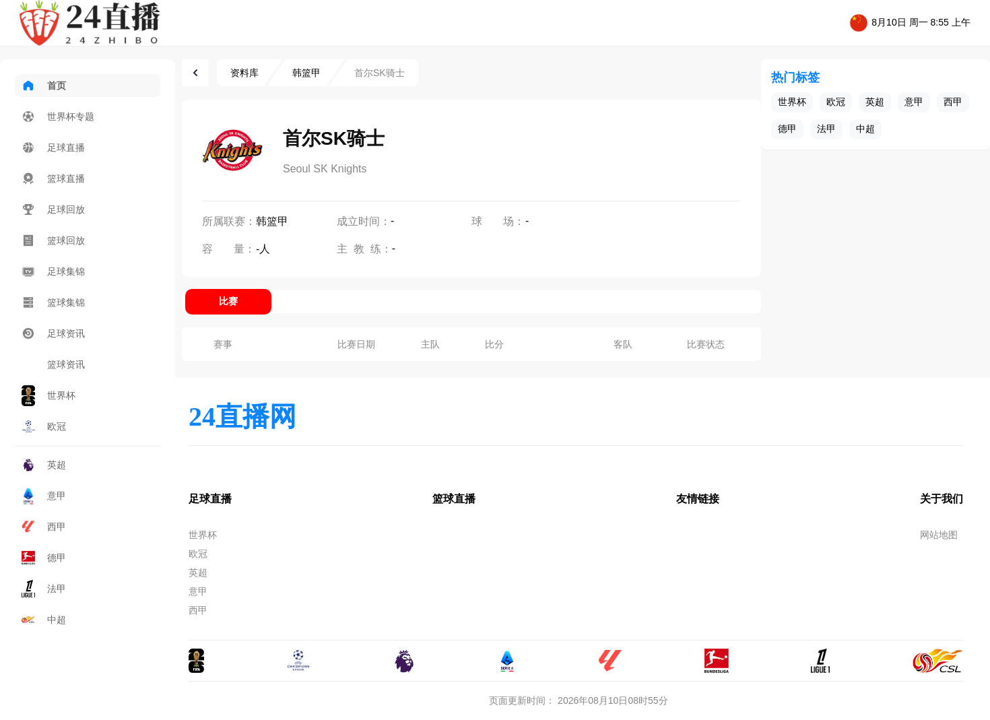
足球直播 (53, 147)
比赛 (228, 301)
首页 (44, 85)
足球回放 (53, 209)
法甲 (44, 588)
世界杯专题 (58, 116)
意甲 (44, 495)
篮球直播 (53, 178)
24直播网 (242, 416)
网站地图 (939, 534)
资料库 (244, 72)
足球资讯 (53, 333)
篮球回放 (53, 240)
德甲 (44, 557)
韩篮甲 (306, 72)
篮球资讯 (53, 364)
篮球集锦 (53, 302)
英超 (44, 464)
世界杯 (48, 395)
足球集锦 (53, 271)
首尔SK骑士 (379, 72)
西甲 (44, 526)
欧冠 (44, 427)
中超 (44, 619)
